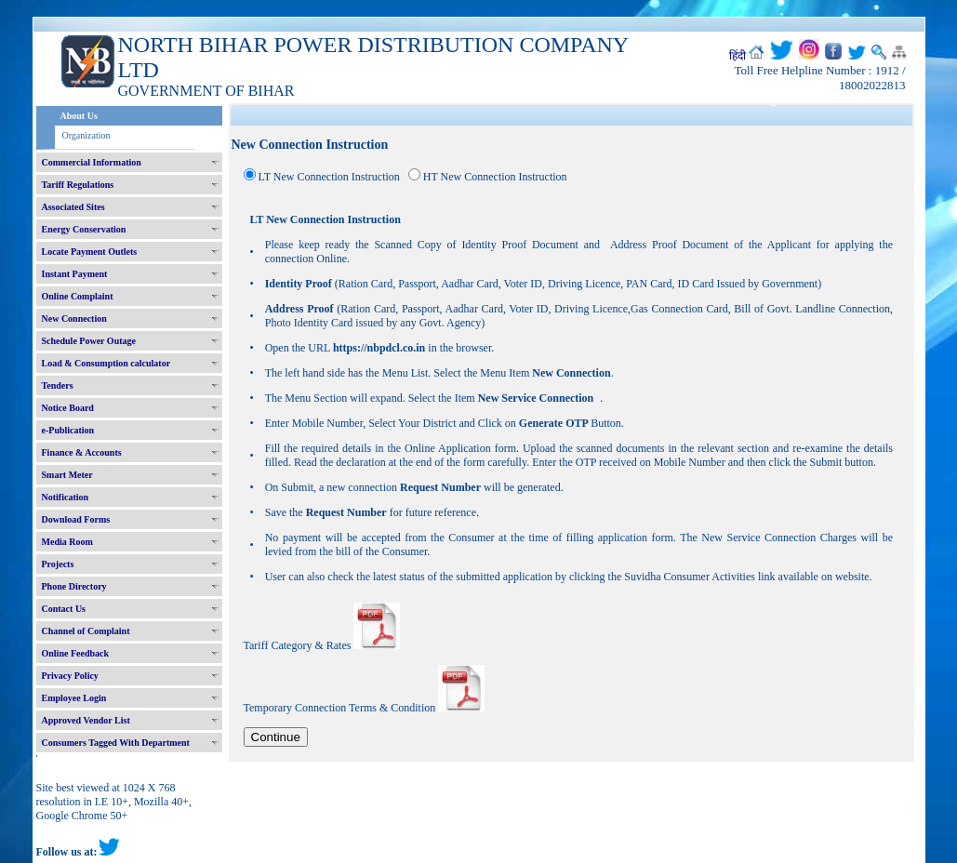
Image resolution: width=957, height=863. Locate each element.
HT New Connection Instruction (495, 176)
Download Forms (76, 519)
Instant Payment (75, 274)
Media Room (67, 542)
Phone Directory (74, 586)
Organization (86, 135)
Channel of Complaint (86, 631)
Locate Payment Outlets (90, 251)
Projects (58, 564)
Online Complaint (77, 296)
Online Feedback (76, 653)
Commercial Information (91, 162)
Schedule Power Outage (89, 341)
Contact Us (64, 609)
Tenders (57, 385)
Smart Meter (67, 475)
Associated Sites (73, 207)
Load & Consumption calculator (106, 363)
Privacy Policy (70, 675)
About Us (79, 116)
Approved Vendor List (86, 720)
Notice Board (68, 408)
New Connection (74, 318)
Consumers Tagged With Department (116, 742)
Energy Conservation (84, 229)
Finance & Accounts (82, 452)
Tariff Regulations (78, 184)
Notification (65, 497)
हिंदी (737, 55)
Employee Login (74, 698)
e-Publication (68, 430)
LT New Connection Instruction (329, 176)
